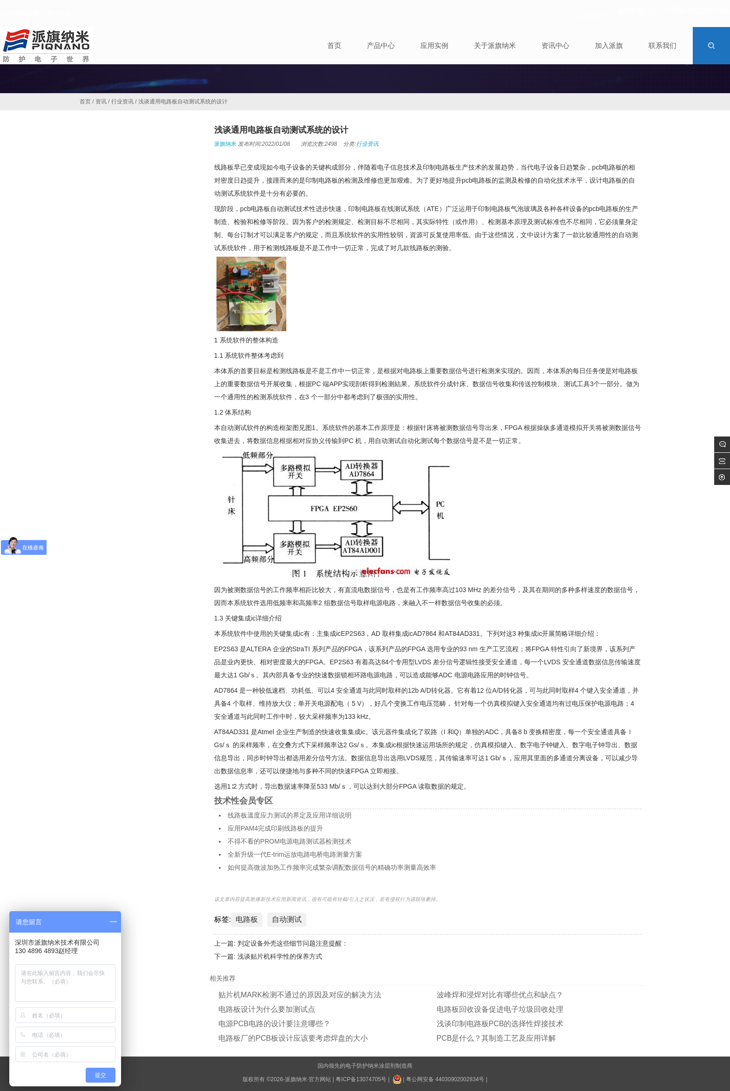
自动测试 (287, 919)
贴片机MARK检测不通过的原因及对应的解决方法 (299, 995)
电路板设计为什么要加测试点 (266, 1009)
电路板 (247, 919)
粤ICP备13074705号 (361, 1079)
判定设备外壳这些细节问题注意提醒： (292, 943)
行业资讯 (122, 101)
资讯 (101, 101)
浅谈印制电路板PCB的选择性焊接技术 (500, 1024)
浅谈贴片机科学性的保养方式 (279, 956)
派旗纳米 (225, 144)
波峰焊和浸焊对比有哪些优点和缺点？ (500, 995)
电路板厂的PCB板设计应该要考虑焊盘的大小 (293, 1038)
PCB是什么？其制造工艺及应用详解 (496, 1038)
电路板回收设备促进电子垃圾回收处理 (500, 1009)
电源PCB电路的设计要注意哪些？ (274, 1024)
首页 (85, 101)
